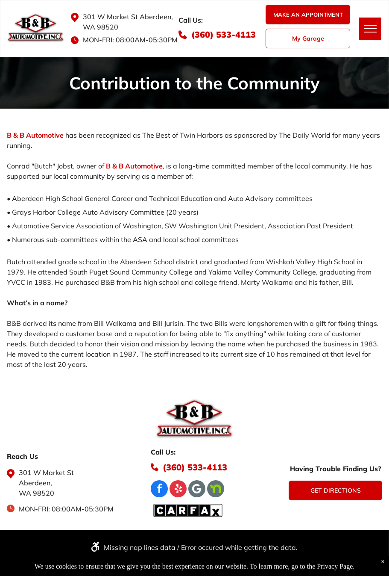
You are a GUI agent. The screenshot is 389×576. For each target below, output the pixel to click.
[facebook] (159, 489)
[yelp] (178, 489)
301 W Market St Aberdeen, (128, 16)
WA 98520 (100, 27)
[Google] (196, 489)
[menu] (370, 29)
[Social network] (215, 489)
